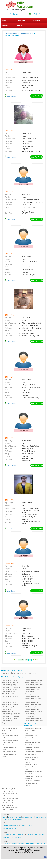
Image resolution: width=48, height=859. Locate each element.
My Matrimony (6, 25)
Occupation (32, 673)
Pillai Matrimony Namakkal (33, 698)
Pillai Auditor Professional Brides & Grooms (10, 741)
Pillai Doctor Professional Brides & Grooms (33, 748)
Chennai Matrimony (12, 34)
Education (25, 673)
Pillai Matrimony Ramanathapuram (7, 710)
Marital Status (16, 673)
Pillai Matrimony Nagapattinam (7, 722)
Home (4, 20)
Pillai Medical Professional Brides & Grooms (10, 795)
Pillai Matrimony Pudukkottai (34, 707)
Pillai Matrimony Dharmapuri (11, 714)
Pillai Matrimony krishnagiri (10, 718)
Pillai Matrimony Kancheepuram (30, 693)
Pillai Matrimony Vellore (32, 696)
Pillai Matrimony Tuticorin (33, 682)
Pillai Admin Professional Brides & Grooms (10, 737)
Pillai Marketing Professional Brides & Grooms (11, 790)
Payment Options (40, 817)
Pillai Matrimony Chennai (10, 680)
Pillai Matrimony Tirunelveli (10, 696)
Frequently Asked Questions (35, 834)
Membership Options (10, 828)
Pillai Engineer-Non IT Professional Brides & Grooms (32, 760)
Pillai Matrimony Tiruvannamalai (30, 715)
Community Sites (17, 819)
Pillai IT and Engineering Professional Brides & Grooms (32, 783)
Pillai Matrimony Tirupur (9, 694)
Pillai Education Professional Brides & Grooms (34, 753)
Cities (9, 673)
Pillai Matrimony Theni (9, 707)
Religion (4, 673)
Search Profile (21, 20)
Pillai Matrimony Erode (9, 691)
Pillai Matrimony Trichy (9, 685)
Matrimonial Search (28, 817)
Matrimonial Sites (27, 34)
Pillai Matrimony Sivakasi (33, 689)
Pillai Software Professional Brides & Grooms (10, 799)
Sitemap (18, 837)
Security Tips (41, 843)
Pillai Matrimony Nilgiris (32, 702)
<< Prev (14, 660)
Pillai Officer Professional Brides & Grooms (10, 804)
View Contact (10, 96)
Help (14, 834)
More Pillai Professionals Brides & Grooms (10, 808)
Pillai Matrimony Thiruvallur (33, 711)
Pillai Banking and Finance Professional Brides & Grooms (10, 747)
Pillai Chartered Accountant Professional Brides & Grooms (33, 731)
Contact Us (19, 25)
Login (9, 817)
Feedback (21, 834)
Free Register (36, 20)
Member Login (14, 14)
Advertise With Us (26, 825)
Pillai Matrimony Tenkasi (32, 687)
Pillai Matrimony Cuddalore (10, 716)
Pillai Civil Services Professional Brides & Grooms (31, 738)
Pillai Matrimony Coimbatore (11, 687)
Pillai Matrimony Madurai (10, 682)
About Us (7, 843)
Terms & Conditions (18, 843)
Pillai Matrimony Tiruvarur (33, 718)
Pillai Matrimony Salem (9, 689)
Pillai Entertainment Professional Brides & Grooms (31, 767)
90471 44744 (36, 14)
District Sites (7, 819)
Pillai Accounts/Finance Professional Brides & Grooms (9, 731)
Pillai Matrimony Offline (11, 825)
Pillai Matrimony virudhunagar (34, 680)
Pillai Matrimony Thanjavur (33, 709)
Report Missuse (8, 837)
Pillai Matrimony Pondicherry (34, 720)
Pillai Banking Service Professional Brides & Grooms (9, 754)
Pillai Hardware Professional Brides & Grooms (34, 777)
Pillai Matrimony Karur (9, 702)
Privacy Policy (30, 843)
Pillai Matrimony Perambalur (34, 704)
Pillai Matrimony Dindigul (10, 704)
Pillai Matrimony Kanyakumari (34, 685)
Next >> (35, 660)
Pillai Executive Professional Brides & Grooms (34, 773)
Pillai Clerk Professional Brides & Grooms (32, 744)
